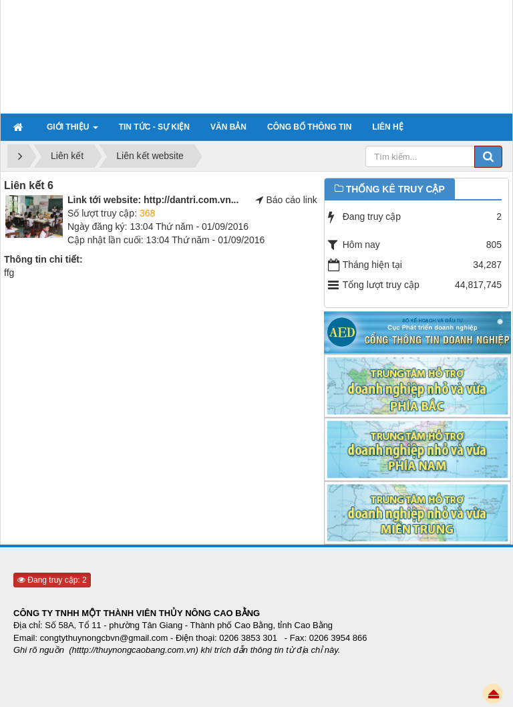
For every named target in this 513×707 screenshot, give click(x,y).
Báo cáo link (291, 199)
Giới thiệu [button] (72, 131)
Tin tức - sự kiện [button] (154, 127)
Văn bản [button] (228, 127)
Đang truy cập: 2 (52, 580)
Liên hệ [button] (387, 127)
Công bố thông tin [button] (309, 127)
